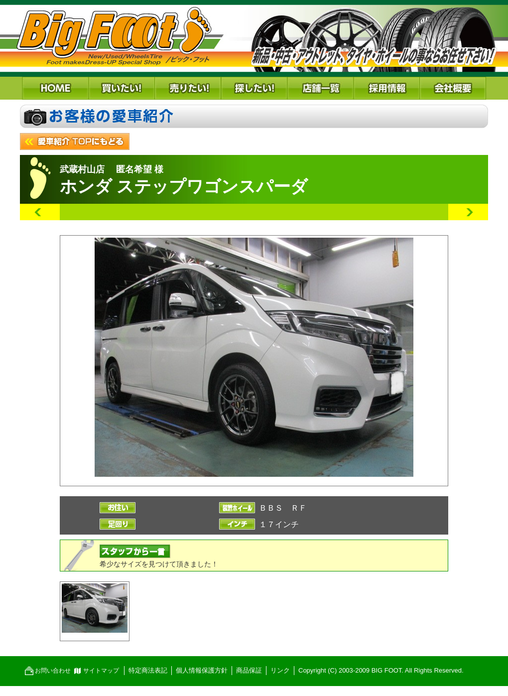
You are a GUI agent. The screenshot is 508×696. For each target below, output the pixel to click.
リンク (280, 670)
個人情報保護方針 (202, 670)
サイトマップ (101, 670)
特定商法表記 (147, 670)
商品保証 (249, 670)
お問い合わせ (53, 670)
